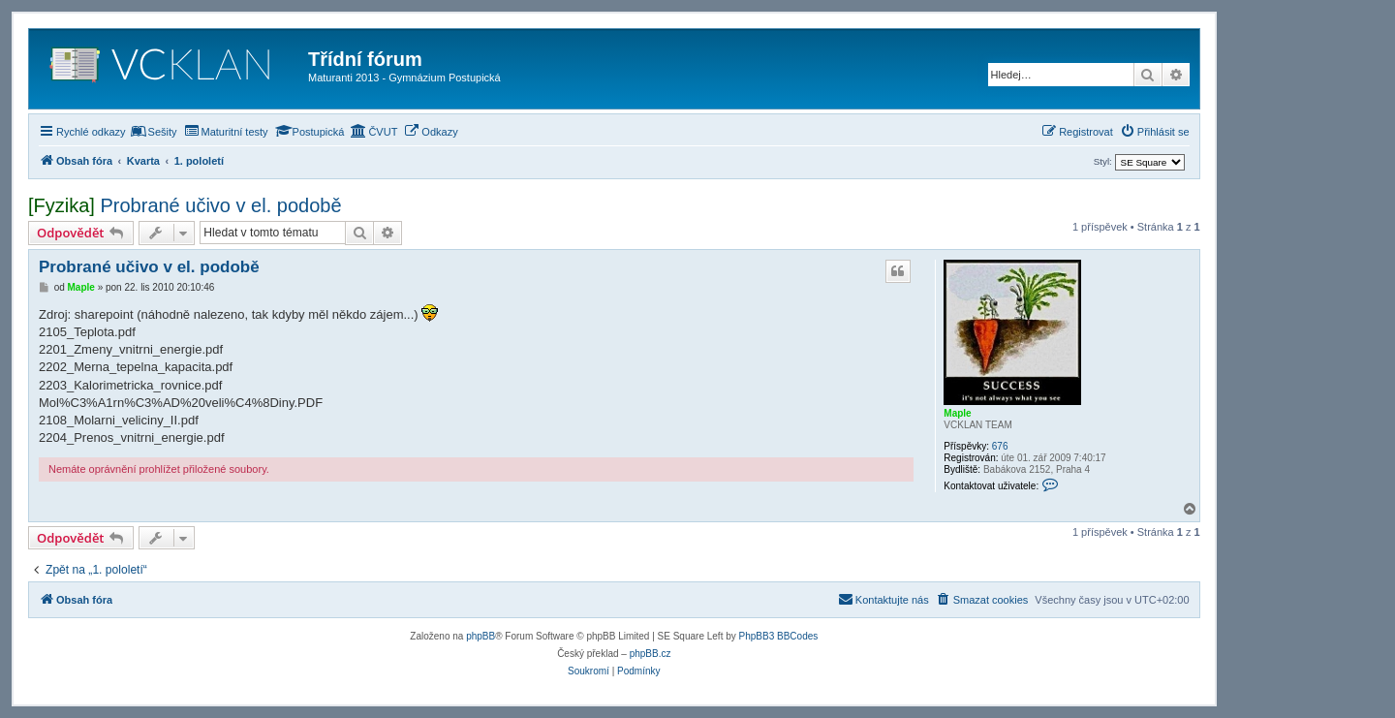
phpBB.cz (650, 653)
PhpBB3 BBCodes (779, 636)
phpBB (480, 636)
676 (1000, 446)
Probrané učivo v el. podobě (220, 205)
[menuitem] (154, 131)
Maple (957, 413)
